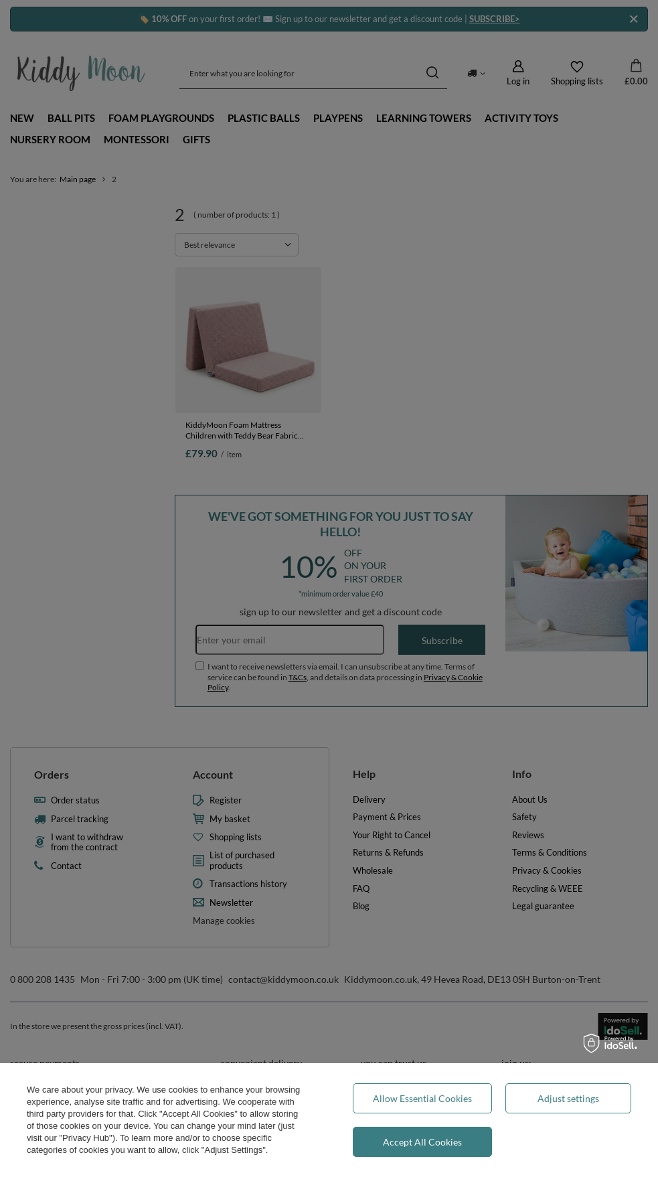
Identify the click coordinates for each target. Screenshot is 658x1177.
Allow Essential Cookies (422, 1098)
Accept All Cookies (422, 1142)
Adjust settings (568, 1098)
